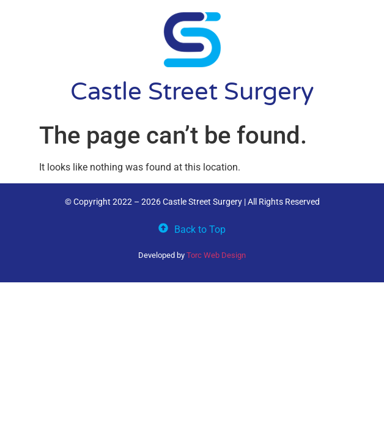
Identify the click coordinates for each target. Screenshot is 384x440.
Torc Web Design (216, 255)
